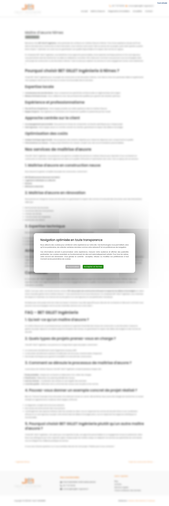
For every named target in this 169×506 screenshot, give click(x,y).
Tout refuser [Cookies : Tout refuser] (162, 3)
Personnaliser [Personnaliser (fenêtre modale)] (73, 266)
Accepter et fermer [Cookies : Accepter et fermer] (93, 266)
